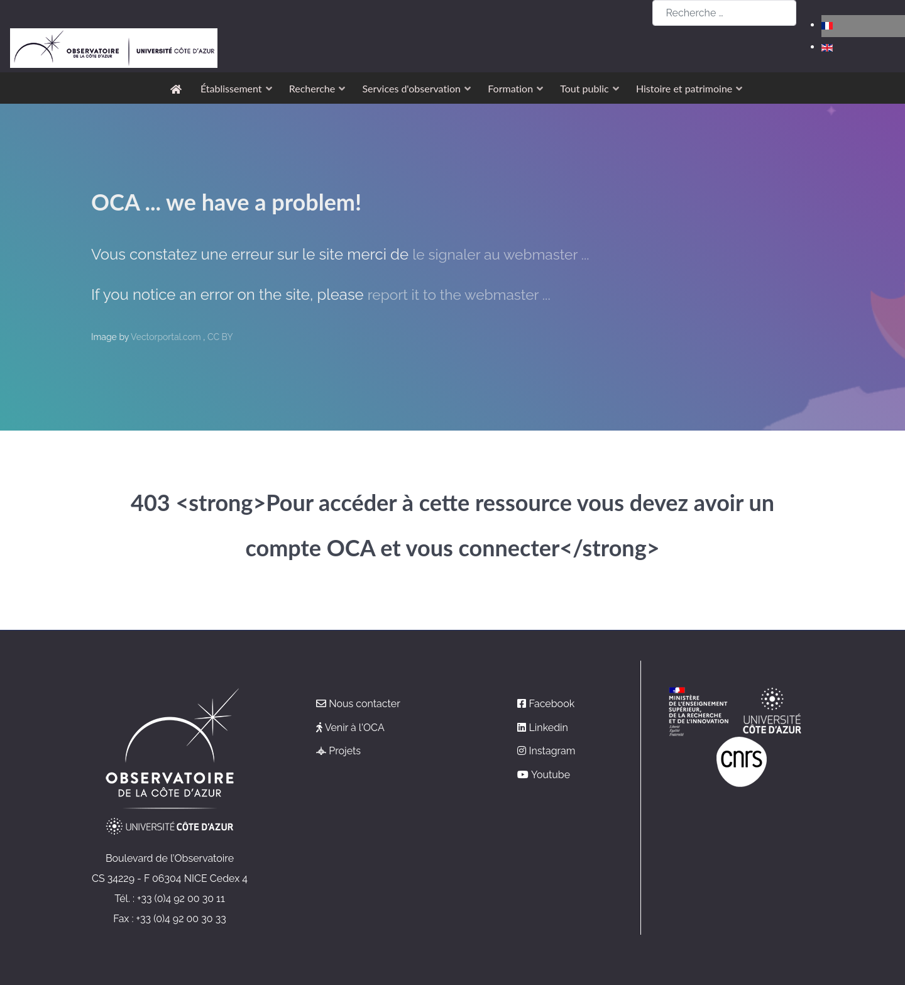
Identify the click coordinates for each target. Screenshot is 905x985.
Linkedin (548, 728)
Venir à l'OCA (355, 728)
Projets (345, 751)
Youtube (550, 775)
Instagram (552, 751)
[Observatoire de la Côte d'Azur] (113, 20)
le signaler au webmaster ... (505, 254)
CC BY (220, 337)
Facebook (552, 704)
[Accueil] (178, 88)
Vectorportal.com (167, 337)
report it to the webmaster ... (464, 294)
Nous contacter (364, 704)
